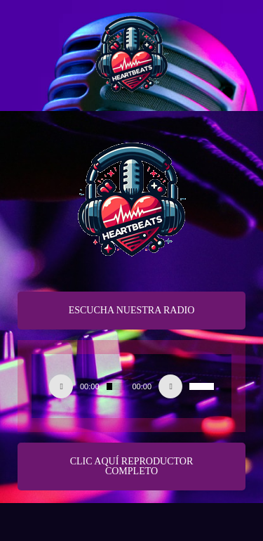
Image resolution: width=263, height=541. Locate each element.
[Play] (61, 386)
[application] (131, 386)
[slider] (116, 386)
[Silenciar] (170, 386)
